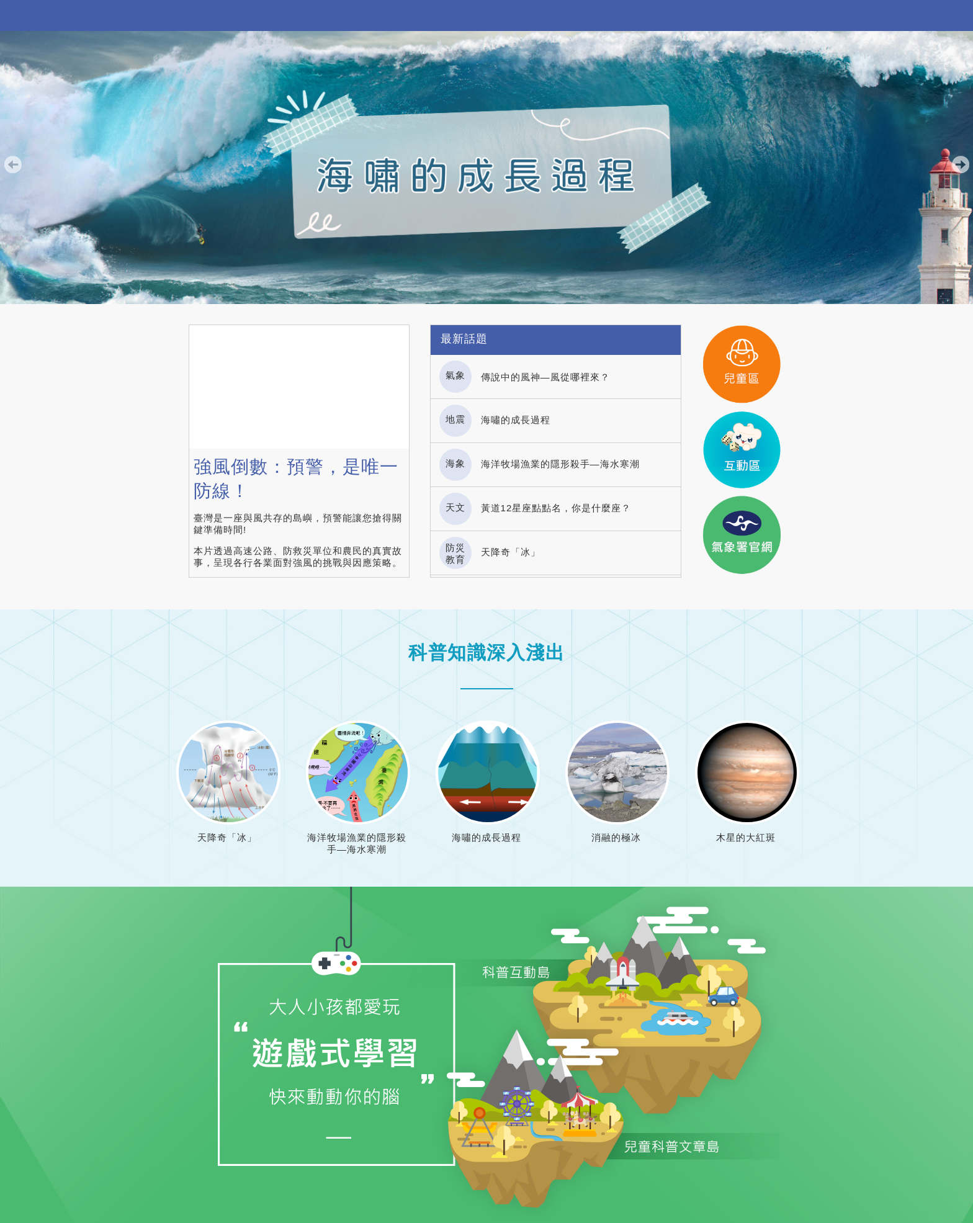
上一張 (12, 164)
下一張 (960, 164)
